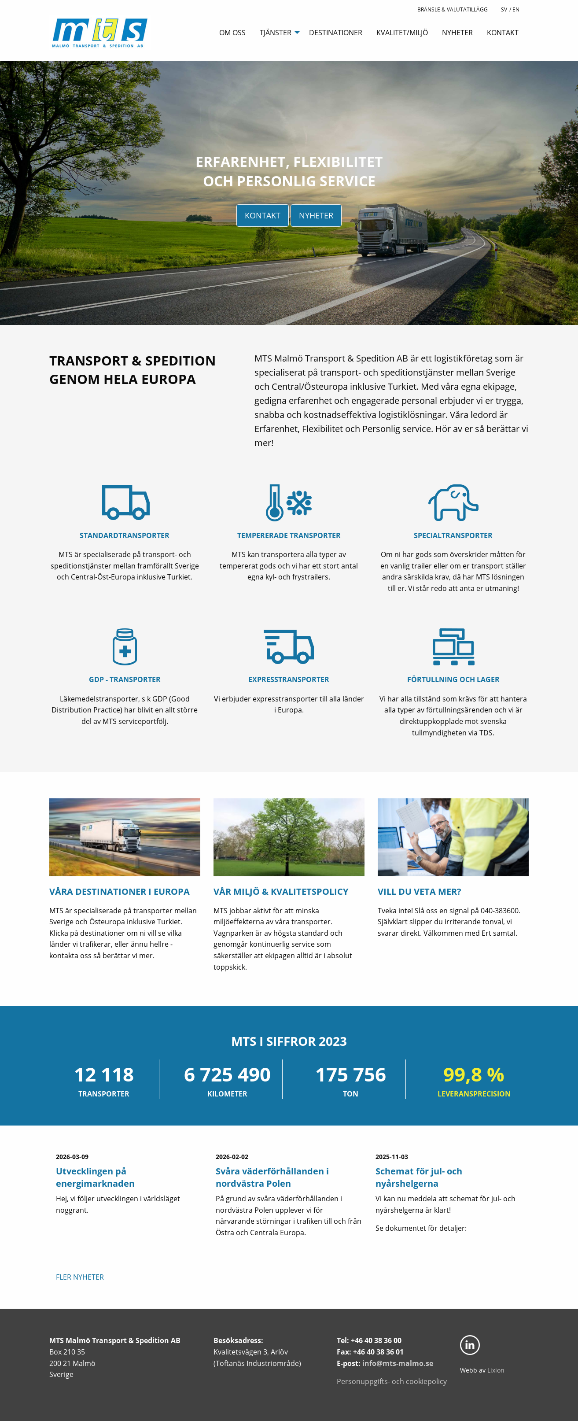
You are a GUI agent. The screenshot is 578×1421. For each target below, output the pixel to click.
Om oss (232, 32)
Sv (504, 9)
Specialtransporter (453, 535)
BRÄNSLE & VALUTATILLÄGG (452, 9)
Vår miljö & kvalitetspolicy (281, 891)
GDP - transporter (125, 679)
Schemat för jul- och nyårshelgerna (419, 1177)
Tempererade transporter (289, 535)
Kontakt (503, 32)
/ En (514, 9)
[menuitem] (232, 32)
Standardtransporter (124, 535)
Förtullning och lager (453, 679)
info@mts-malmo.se (397, 1363)
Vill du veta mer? (419, 891)
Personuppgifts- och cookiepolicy (392, 1381)
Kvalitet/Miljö (402, 32)
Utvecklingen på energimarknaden (95, 1177)
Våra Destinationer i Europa (119, 891)
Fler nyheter (80, 1277)
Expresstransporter (288, 679)
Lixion (495, 1370)
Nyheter (457, 32)
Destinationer (335, 32)
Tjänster (275, 32)
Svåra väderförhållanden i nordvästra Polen (272, 1177)
